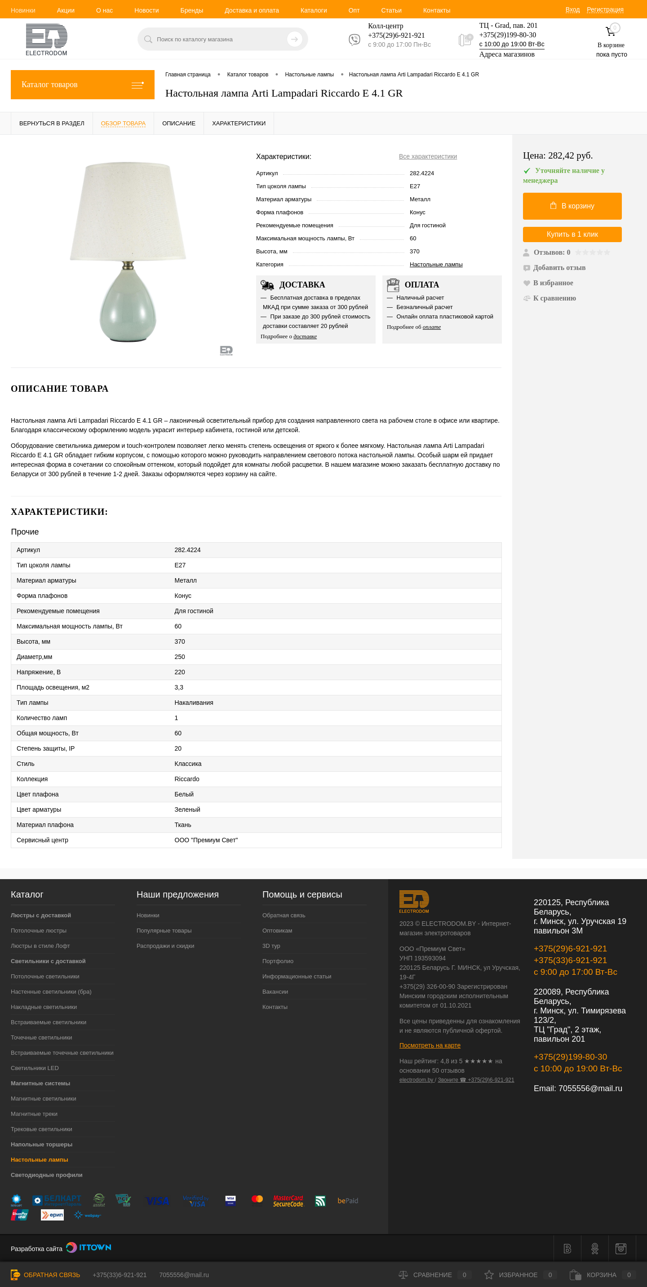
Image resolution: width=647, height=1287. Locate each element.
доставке (305, 336)
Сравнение (435, 1274)
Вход (573, 9)
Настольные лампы (436, 264)
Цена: (558, 155)
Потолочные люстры (38, 930)
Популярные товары (164, 930)
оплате (432, 326)
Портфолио (277, 961)
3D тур (271, 945)
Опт (354, 10)
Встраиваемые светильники (48, 1022)
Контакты (436, 10)
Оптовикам (277, 930)
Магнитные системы (40, 1083)
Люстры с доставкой (41, 915)
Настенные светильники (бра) (51, 991)
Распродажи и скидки (165, 945)
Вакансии (275, 991)
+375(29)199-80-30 (507, 35)
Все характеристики (428, 156)
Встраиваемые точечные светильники (62, 1052)
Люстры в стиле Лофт (40, 945)
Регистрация (605, 9)
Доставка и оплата (252, 10)
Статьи (391, 10)
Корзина (603, 1274)
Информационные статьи (297, 976)
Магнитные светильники (43, 1098)
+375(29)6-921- (391, 35)
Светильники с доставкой (48, 961)
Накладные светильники (44, 1007)
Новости (146, 10)
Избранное (521, 1274)
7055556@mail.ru (590, 1088)
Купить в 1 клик (572, 234)
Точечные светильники (41, 1037)
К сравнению (549, 298)
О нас (104, 10)
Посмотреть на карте (430, 1045)
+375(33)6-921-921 (570, 960)
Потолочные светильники (45, 976)
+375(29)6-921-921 (570, 948)
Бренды (191, 10)
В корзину (572, 206)
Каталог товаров (83, 84)
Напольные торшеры (41, 1144)
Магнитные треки (34, 1113)
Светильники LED (35, 1068)
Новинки (23, 10)
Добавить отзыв (554, 267)
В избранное (548, 283)
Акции (66, 10)
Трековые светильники (41, 1129)
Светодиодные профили (47, 1175)
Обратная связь (284, 915)
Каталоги (314, 10)
